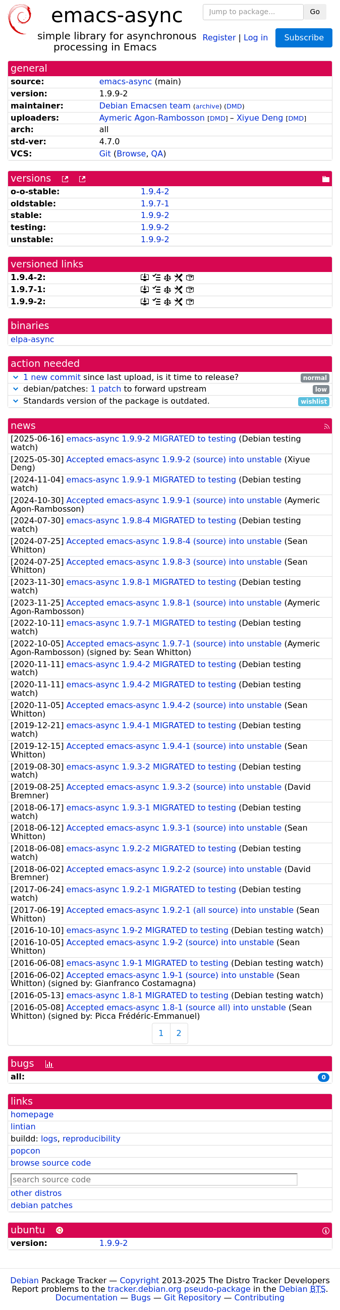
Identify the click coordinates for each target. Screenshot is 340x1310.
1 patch (106, 389)
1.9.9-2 (155, 215)
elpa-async (32, 339)
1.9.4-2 (155, 191)
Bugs (141, 1297)
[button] (15, 377)
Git (105, 153)
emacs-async (125, 81)
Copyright (139, 1280)
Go (315, 12)
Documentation (86, 1297)
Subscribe (304, 37)
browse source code (51, 1163)
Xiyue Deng (260, 118)
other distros (36, 1193)
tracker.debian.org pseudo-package (179, 1289)
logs (49, 1138)
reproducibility (92, 1138)
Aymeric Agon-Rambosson (152, 118)
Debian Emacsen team (145, 106)
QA (157, 153)
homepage (32, 1114)
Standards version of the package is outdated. (170, 401)
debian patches (42, 1205)
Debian (24, 1280)
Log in (256, 37)
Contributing (260, 1297)
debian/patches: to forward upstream (170, 389)
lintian (23, 1126)
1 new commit (52, 377)
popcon (25, 1151)
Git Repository (192, 1297)
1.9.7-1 (155, 203)
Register (219, 37)
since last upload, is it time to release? (170, 377)
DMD (234, 106)
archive (207, 106)
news (23, 425)
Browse (131, 153)
